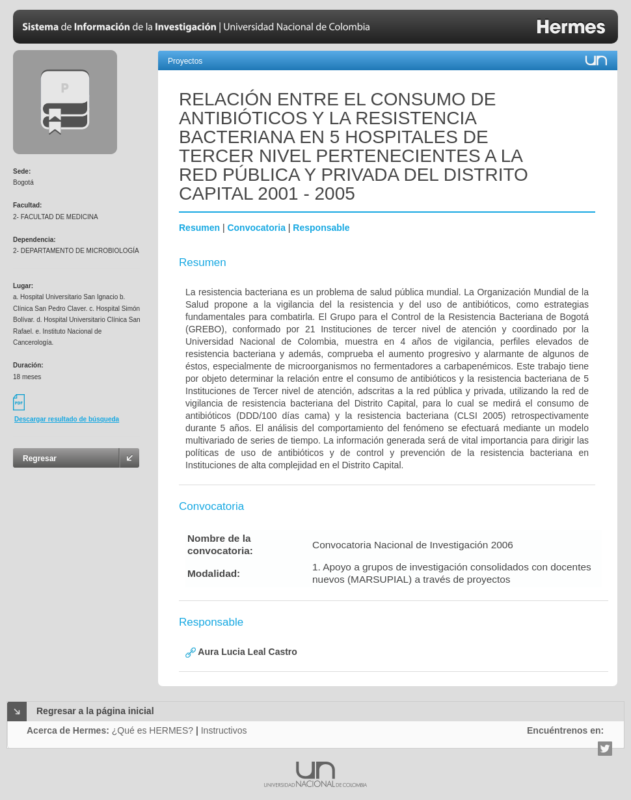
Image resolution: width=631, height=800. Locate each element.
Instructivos (224, 730)
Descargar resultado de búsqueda (66, 419)
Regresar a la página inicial (95, 711)
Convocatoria (256, 227)
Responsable (321, 227)
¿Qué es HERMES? (152, 730)
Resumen (199, 227)
